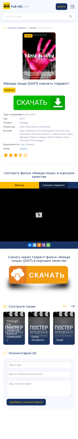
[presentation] (65, 305)
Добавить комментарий (26, 402)
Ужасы (23, 148)
